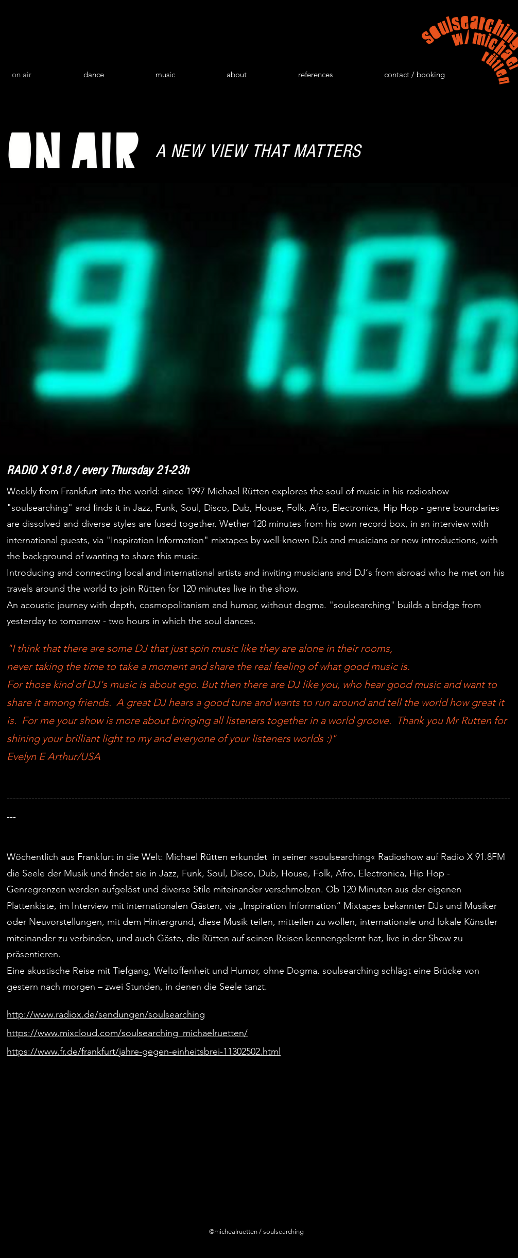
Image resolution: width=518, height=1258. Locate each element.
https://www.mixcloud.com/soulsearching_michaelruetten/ (127, 1033)
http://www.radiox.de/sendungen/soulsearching (106, 1014)
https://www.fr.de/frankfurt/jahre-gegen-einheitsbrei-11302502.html (144, 1051)
